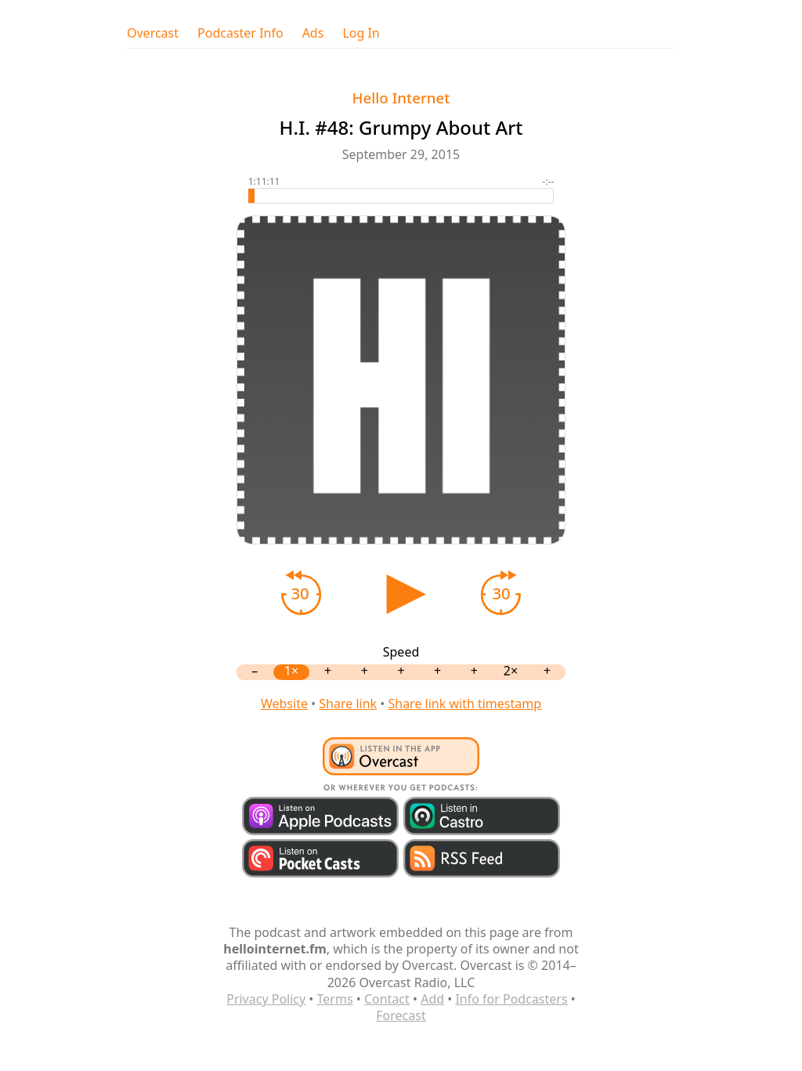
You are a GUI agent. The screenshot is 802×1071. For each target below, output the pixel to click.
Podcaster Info (240, 33)
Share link (348, 703)
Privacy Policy (265, 999)
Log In (360, 33)
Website (284, 703)
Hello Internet (401, 97)
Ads (313, 33)
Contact (387, 999)
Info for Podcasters (511, 999)
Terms (335, 999)
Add (432, 999)
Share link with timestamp (464, 703)
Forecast (400, 1015)
